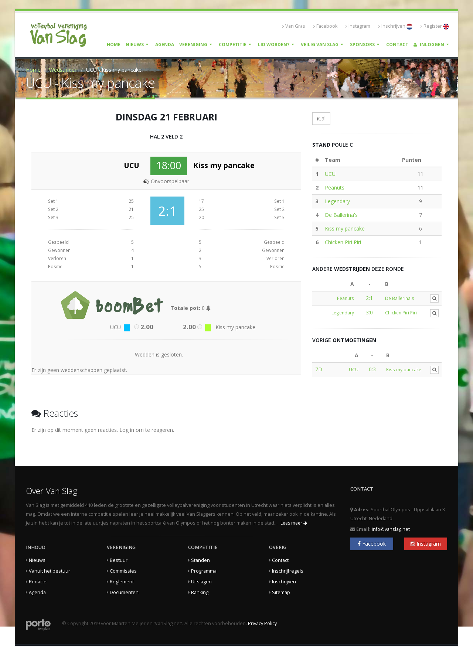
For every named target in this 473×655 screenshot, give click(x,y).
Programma (204, 571)
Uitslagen (201, 582)
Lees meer (293, 523)
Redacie (38, 582)
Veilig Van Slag (319, 44)
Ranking (199, 592)
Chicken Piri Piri (343, 242)
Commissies (123, 571)
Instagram (358, 26)
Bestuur (118, 560)
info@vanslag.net (391, 529)
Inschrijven (395, 26)
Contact (397, 44)
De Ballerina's (341, 214)
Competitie (232, 44)
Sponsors (362, 44)
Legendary (337, 201)
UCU (330, 173)
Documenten (124, 592)
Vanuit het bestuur (49, 571)
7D (318, 369)
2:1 (369, 297)
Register (435, 26)
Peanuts (334, 187)
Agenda (164, 44)
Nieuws (135, 44)
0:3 (372, 369)
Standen (200, 560)
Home (113, 44)
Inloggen (429, 44)
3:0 (369, 312)
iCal (321, 118)
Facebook (325, 26)
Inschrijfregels (287, 571)
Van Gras (293, 26)
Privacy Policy (262, 623)
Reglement (122, 582)
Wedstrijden (63, 69)
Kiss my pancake (345, 228)
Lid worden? (273, 44)
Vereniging (193, 44)
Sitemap (281, 592)
